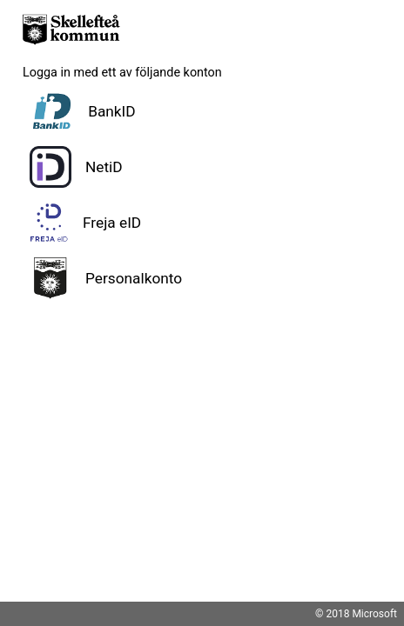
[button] (202, 111)
